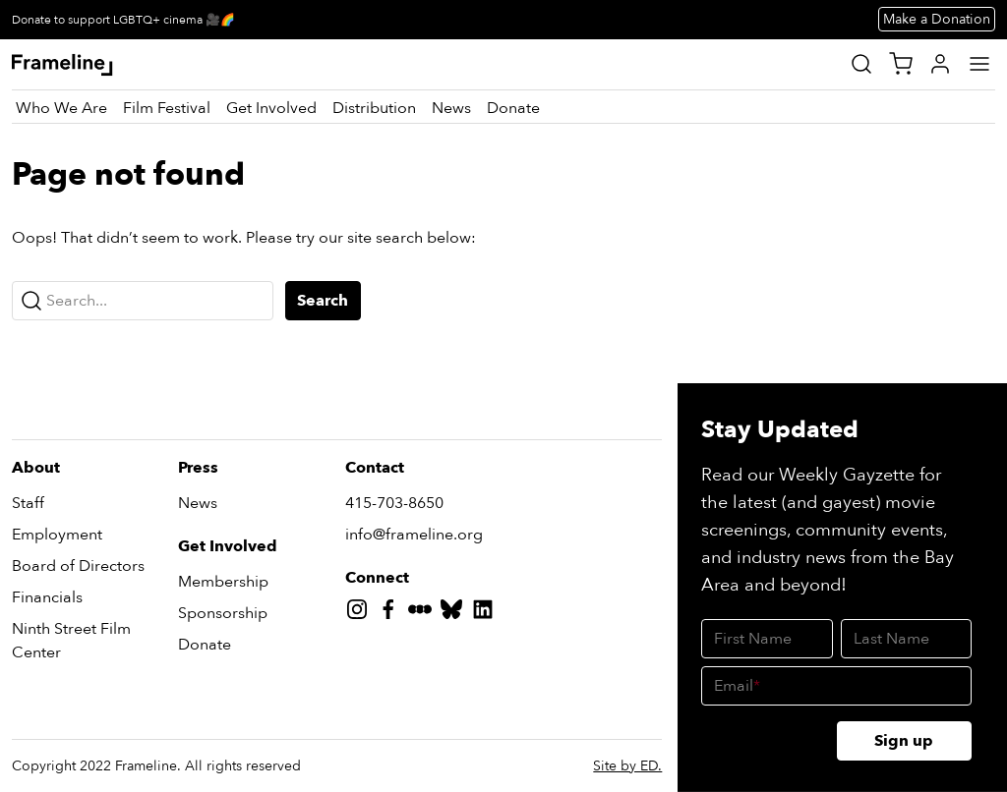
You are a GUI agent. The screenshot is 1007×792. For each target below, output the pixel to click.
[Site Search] (861, 64)
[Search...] (142, 300)
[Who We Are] (61, 108)
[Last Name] (906, 638)
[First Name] (766, 638)
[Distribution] (374, 108)
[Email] (836, 686)
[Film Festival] (166, 108)
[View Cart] (901, 64)
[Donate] (513, 108)
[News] (451, 108)
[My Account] (940, 64)
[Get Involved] (271, 108)
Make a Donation (936, 19)
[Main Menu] (979, 64)
